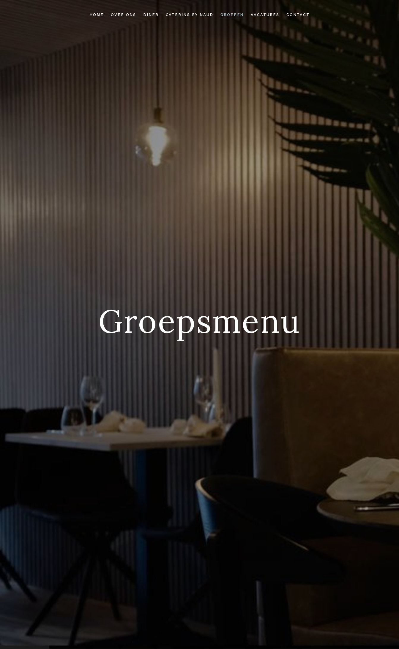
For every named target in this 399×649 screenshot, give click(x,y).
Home (96, 14)
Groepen (232, 14)
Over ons (123, 14)
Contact (298, 14)
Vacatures (265, 14)
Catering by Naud (189, 14)
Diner (151, 14)
